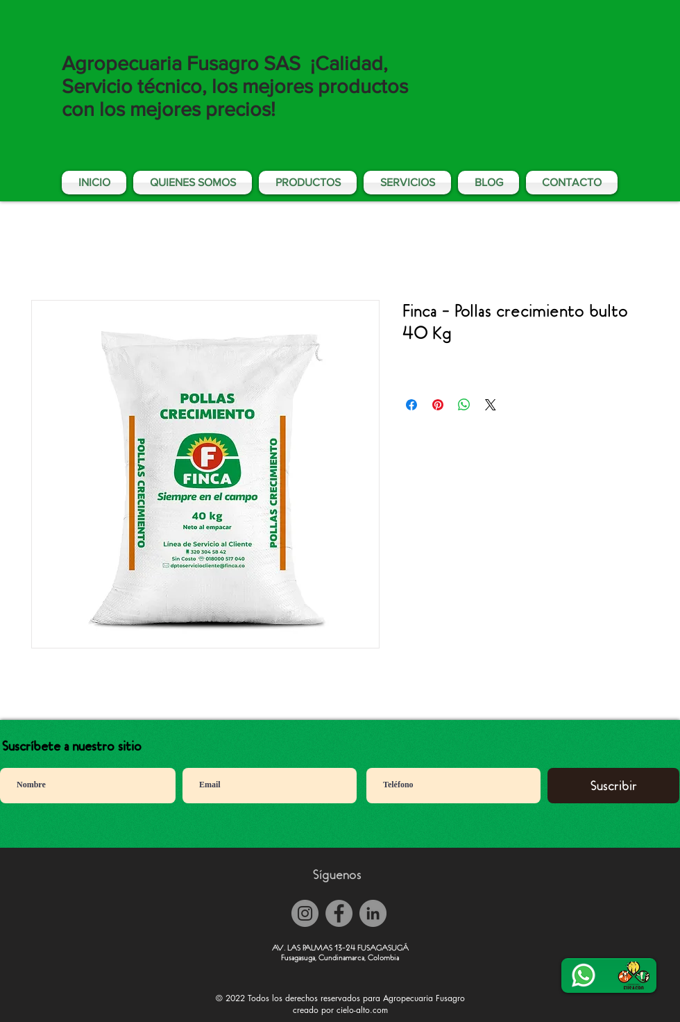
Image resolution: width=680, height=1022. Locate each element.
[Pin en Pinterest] (438, 404)
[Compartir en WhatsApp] (464, 404)
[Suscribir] (613, 785)
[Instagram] (304, 913)
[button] (407, 182)
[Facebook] (338, 913)
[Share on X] (490, 404)
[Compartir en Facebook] (411, 404)
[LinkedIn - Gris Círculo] (372, 913)
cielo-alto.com (362, 1010)
